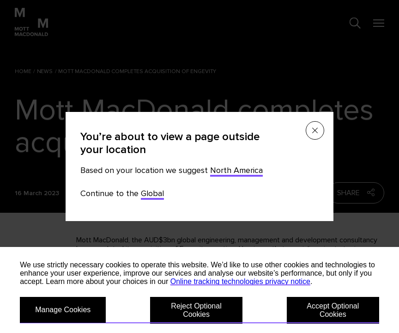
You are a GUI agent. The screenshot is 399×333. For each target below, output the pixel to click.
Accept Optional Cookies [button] (333, 310)
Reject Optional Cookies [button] (196, 310)
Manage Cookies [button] (63, 310)
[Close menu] (315, 130)
